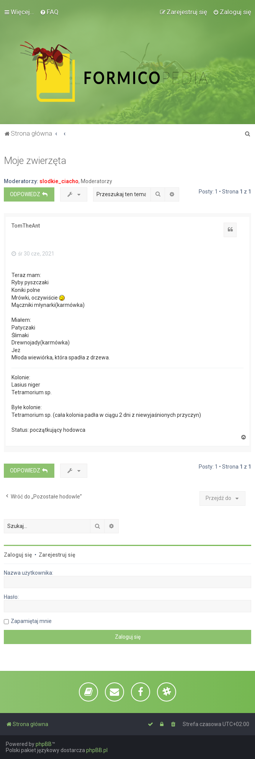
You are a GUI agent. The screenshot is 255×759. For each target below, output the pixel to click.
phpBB (44, 744)
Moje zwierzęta (35, 160)
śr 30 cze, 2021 (32, 254)
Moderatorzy (96, 181)
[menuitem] (49, 12)
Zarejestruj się (57, 555)
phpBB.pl (97, 750)
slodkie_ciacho (58, 181)
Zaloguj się (18, 555)
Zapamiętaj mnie (31, 621)
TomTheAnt (25, 226)
